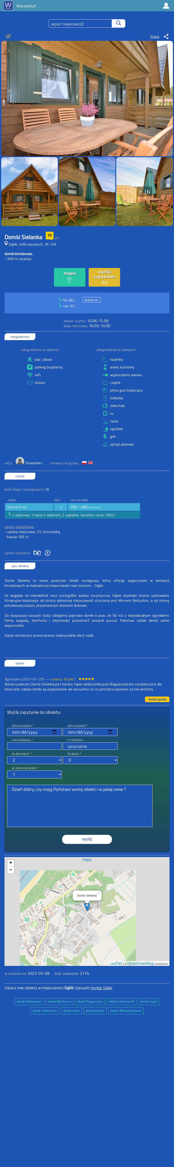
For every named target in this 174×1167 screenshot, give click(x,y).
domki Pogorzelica (90, 1001)
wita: (9, 463)
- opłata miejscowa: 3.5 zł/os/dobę (32, 531)
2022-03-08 (38, 973)
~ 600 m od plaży (18, 258)
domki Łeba (71, 1010)
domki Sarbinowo (45, 1010)
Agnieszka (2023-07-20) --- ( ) (40, 679)
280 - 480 (85, 507)
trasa (154, 36)
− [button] (10, 870)
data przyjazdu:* (22, 725)
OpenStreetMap (140, 963)
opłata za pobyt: (18, 552)
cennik (19, 476)
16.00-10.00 (87, 326)
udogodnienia (19, 337)
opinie (20, 663)
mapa (87, 859)
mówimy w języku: (65, 463)
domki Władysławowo (126, 1010)
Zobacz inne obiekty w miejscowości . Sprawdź (48, 988)
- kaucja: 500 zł (17, 536)
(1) (57, 238)
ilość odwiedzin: (72, 973)
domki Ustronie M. (121, 1001)
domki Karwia (94, 1010)
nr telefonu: (75, 739)
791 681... (69, 300)
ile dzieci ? (74, 753)
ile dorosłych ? (21, 753)
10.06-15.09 (86, 321)
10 (49, 235)
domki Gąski (148, 1001)
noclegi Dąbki (101, 988)
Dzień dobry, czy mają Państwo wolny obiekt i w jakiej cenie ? (79, 806)
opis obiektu (20, 566)
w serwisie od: (16, 973)
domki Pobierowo (29, 1001)
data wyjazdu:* (77, 725)
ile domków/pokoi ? (25, 767)
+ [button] (10, 863)
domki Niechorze (59, 1001)
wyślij (87, 839)
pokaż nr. (91, 299)
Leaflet (116, 963)
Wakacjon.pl (26, 5)
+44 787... (69, 306)
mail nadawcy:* (22, 739)
